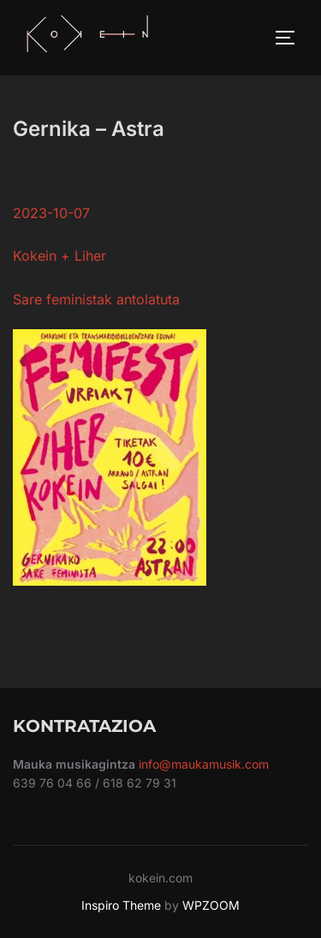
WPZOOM (211, 905)
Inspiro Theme (121, 905)
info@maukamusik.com (204, 764)
